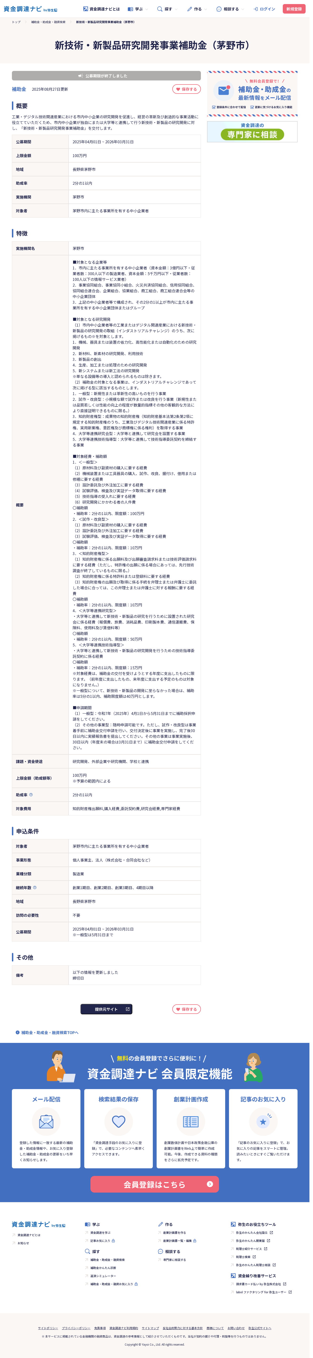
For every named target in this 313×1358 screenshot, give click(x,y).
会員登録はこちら (168, 1184)
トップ (16, 22)
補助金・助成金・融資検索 (48, 22)
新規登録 (294, 9)
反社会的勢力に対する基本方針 (183, 1328)
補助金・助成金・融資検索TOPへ (50, 1032)
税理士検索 (243, 1257)
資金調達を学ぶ (100, 1232)
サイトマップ (150, 1328)
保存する (189, 89)
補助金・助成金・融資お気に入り (111, 1284)
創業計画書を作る (174, 1232)
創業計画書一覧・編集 (177, 1241)
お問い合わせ (236, 1328)
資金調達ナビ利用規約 (123, 1328)
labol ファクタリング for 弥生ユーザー (261, 1292)
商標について (215, 1328)
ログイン (267, 9)
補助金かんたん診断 (103, 1268)
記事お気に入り (100, 1241)
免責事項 (100, 1328)
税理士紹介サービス (249, 1249)
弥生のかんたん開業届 (250, 1241)
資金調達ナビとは (101, 9)
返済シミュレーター (103, 1276)
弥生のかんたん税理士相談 (253, 1265)
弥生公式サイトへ (259, 1328)
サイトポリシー (48, 1328)
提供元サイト (106, 1009)
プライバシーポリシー (76, 1328)
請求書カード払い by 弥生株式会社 (258, 1284)
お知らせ (23, 1243)
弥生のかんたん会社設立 (252, 1232)
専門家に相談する (174, 1260)
